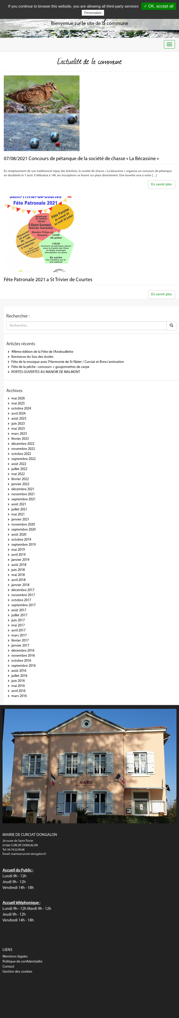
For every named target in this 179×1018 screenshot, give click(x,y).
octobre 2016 (21, 661)
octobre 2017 (21, 600)
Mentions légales (15, 956)
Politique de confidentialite (22, 962)
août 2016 (18, 671)
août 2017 (18, 610)
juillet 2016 (19, 676)
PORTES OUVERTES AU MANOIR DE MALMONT (45, 372)
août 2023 (18, 419)
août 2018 (18, 565)
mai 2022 (18, 474)
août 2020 (18, 535)
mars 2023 (19, 434)
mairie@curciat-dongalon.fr (28, 854)
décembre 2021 (22, 489)
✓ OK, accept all (158, 6)
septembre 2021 (23, 499)
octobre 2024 (21, 409)
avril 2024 (18, 414)
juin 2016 (18, 681)
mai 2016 (18, 686)
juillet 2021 (19, 509)
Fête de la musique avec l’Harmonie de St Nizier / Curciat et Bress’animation (67, 362)
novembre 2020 (23, 525)
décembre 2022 (22, 444)
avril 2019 (18, 555)
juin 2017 (18, 620)
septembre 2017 (23, 605)
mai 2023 (18, 429)
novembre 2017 (23, 595)
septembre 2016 (23, 666)
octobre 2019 (21, 540)
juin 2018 (18, 570)
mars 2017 (19, 635)
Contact (8, 967)
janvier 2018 (20, 585)
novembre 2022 (23, 449)
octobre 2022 (21, 454)
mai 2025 (18, 403)
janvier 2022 (20, 484)
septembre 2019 (23, 545)
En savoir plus (161, 184)
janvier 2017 (20, 646)
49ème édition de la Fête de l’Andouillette (42, 352)
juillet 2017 (19, 615)
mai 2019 (18, 550)
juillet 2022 (19, 469)
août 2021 (18, 504)
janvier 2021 (20, 519)
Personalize (92, 13)
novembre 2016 (23, 656)
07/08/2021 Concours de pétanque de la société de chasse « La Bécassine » (81, 158)
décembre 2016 (22, 651)
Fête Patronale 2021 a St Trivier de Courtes (48, 279)
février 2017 (20, 641)
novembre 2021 (23, 494)
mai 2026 (18, 398)
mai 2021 (18, 514)
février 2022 (20, 479)
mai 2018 (18, 575)
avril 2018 (18, 580)
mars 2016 (19, 696)
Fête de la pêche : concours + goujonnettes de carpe (50, 367)
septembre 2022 (23, 459)
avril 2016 (18, 691)
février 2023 (20, 439)
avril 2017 (18, 630)
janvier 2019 (20, 560)
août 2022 (18, 464)
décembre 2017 (22, 590)
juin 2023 (18, 424)
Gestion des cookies (17, 972)
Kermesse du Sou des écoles (32, 357)
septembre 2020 (23, 530)
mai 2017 (18, 625)
